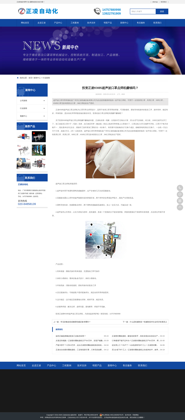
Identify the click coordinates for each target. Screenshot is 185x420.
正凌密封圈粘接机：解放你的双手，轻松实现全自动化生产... (135, 336)
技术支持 (91, 23)
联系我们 (164, 2)
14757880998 (180, 188)
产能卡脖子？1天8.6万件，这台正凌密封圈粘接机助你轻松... (79, 345)
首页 (30, 78)
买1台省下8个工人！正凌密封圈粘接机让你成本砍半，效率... (135, 350)
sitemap (155, 2)
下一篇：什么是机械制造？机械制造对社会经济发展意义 (145, 322)
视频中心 (23, 116)
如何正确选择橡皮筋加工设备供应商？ (71, 336)
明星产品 (108, 23)
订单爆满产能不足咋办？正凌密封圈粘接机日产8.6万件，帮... (136, 341)
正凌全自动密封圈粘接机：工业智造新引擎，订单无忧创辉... (79, 350)
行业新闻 (46, 78)
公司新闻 (23, 101)
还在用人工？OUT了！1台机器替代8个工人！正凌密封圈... (135, 345)
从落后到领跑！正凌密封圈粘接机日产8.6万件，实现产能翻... (80, 341)
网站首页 (25, 23)
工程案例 (75, 23)
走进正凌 (42, 23)
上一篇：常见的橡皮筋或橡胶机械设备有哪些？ (72, 322)
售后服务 (141, 23)
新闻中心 (124, 23)
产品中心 (58, 23)
